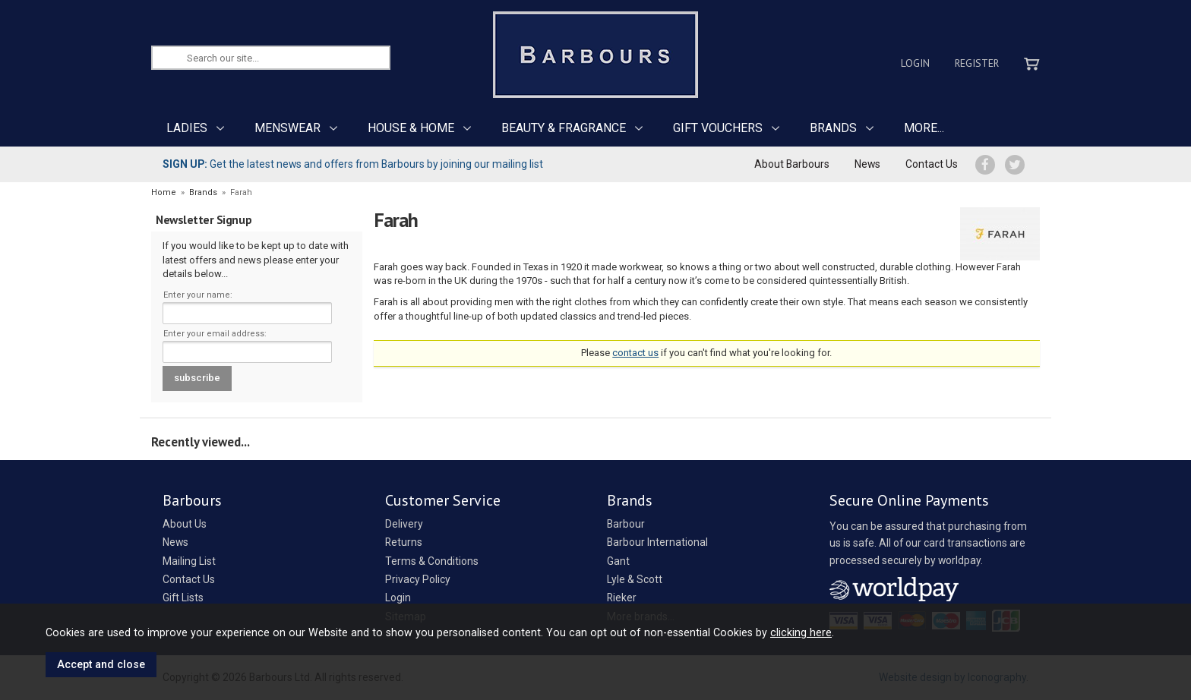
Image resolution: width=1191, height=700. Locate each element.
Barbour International (657, 542)
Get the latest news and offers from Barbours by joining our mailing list (353, 164)
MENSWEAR (287, 128)
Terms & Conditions (432, 561)
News (867, 164)
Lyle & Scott (634, 579)
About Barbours (791, 164)
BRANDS (833, 128)
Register (977, 63)
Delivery (404, 524)
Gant (618, 561)
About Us (185, 524)
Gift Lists (183, 597)
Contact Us (931, 164)
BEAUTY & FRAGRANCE (563, 128)
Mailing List (189, 561)
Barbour (626, 524)
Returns (403, 542)
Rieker (622, 597)
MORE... (924, 128)
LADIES (186, 128)
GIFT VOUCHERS (718, 128)
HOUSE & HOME (411, 128)
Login (915, 63)
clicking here (801, 632)
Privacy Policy (417, 579)
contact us (635, 352)
